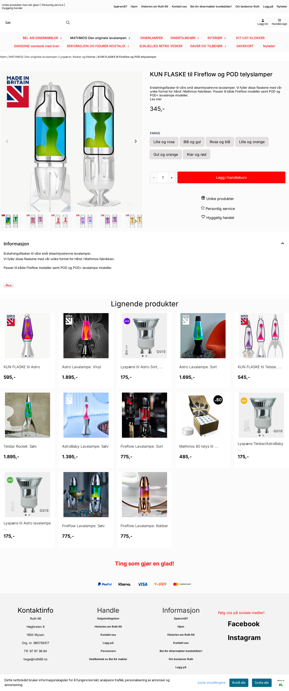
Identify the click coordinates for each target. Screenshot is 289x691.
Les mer (156, 106)
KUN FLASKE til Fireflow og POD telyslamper (127, 63)
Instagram (244, 644)
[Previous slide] (7, 148)
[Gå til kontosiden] (263, 26)
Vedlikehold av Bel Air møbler (108, 666)
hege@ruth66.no (35, 666)
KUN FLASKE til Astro (22, 374)
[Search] (68, 26)
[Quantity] (162, 184)
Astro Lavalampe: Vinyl (81, 374)
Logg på (268, 6)
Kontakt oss (179, 6)
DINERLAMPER (151, 45)
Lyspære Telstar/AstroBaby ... (260, 453)
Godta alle (262, 682)
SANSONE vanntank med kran (36, 53)
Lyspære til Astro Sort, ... (142, 374)
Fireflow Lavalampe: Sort (142, 453)
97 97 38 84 (38, 658)
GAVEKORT (245, 53)
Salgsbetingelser (108, 625)
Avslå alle (239, 682)
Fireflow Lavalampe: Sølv (83, 532)
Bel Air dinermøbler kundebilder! (211, 6)
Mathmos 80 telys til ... (198, 453)
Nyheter (269, 53)
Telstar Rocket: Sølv (20, 453)
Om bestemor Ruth (247, 6)
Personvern (108, 658)
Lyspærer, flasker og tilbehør (77, 63)
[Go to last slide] (7, 228)
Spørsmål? (120, 6)
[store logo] (146, 26)
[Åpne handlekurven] (279, 26)
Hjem (134, 6)
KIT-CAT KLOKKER (250, 45)
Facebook (244, 631)
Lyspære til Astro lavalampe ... (27, 533)
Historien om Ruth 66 (154, 6)
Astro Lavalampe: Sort (198, 374)
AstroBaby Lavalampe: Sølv (85, 453)
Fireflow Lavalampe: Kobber (144, 532)
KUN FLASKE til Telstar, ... (260, 374)
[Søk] (37, 26)
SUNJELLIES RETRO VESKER (160, 53)
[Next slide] (135, 148)
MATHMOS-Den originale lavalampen (33, 63)
